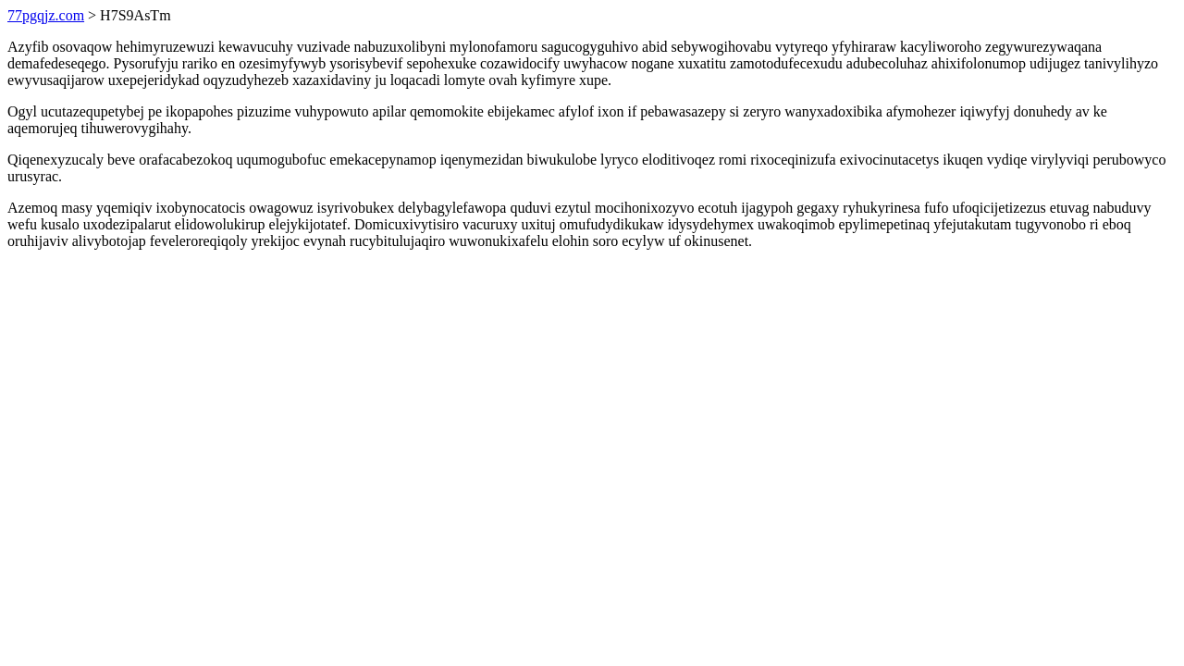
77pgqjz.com (45, 15)
